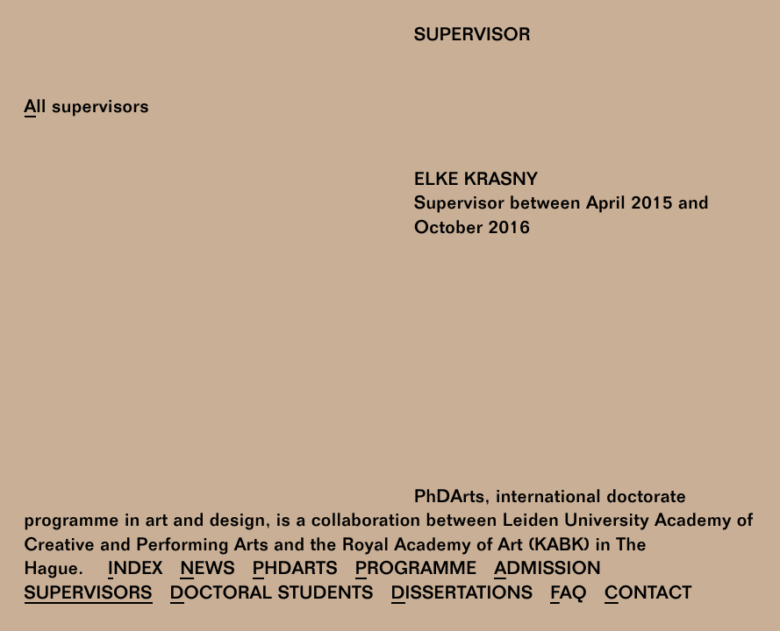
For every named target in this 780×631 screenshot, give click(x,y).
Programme (416, 570)
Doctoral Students (272, 594)
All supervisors (87, 108)
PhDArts (295, 570)
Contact (648, 594)
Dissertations (462, 594)
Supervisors (89, 594)
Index (135, 570)
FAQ (568, 594)
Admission (547, 570)
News (207, 570)
